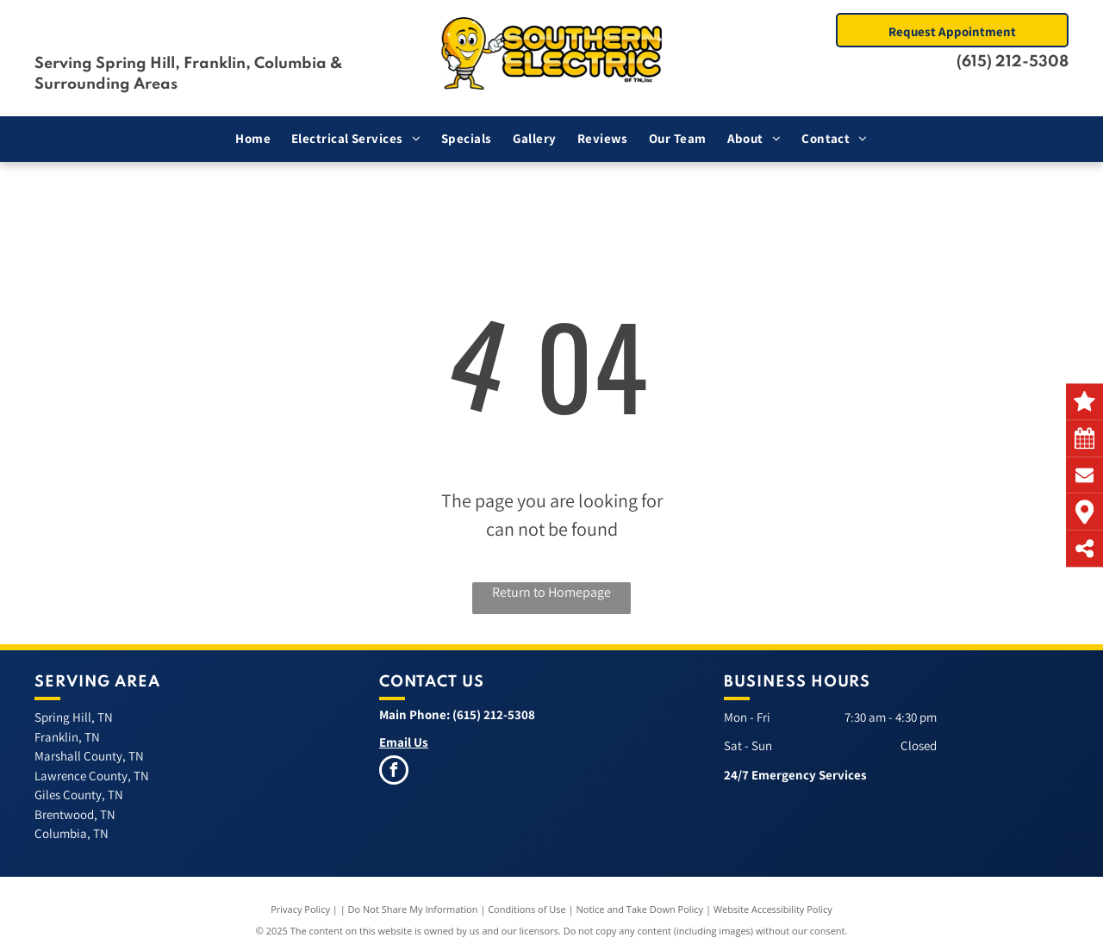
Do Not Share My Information (413, 909)
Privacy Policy (300, 909)
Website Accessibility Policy (773, 909)
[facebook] (393, 772)
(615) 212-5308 (1013, 62)
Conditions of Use (527, 909)
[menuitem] (253, 139)
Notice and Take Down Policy (640, 909)
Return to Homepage (551, 592)
